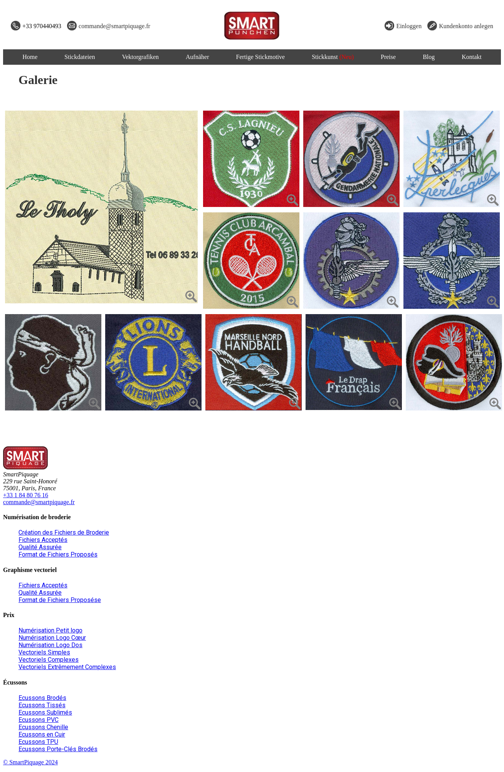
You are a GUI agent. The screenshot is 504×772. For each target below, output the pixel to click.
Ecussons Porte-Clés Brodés (57, 749)
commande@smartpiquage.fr (114, 26)
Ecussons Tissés (42, 705)
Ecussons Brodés (42, 697)
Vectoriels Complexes (48, 659)
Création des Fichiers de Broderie (63, 532)
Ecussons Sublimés (45, 712)
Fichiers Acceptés (42, 539)
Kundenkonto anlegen (466, 26)
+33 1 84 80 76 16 (25, 495)
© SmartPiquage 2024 (30, 762)
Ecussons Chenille (43, 727)
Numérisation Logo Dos (50, 645)
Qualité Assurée (40, 547)
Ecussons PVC (38, 719)
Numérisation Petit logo (50, 630)
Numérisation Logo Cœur (52, 637)
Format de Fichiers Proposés (57, 554)
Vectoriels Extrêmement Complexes (67, 667)
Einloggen (409, 26)
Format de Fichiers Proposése (59, 600)
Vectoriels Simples (44, 652)
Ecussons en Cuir (41, 734)
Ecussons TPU (38, 741)
